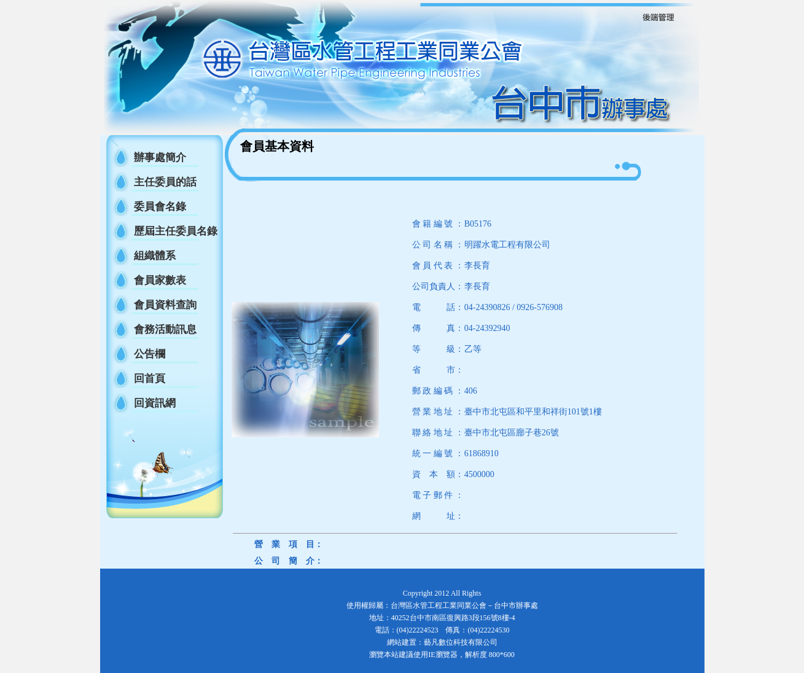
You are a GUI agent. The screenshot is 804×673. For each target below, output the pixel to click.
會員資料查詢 (165, 305)
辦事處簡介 (160, 157)
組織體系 (155, 256)
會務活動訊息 (165, 329)
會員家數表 (160, 280)
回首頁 (149, 378)
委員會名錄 (160, 206)
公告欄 (149, 354)
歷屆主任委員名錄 (175, 231)
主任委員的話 (165, 182)
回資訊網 (155, 403)
